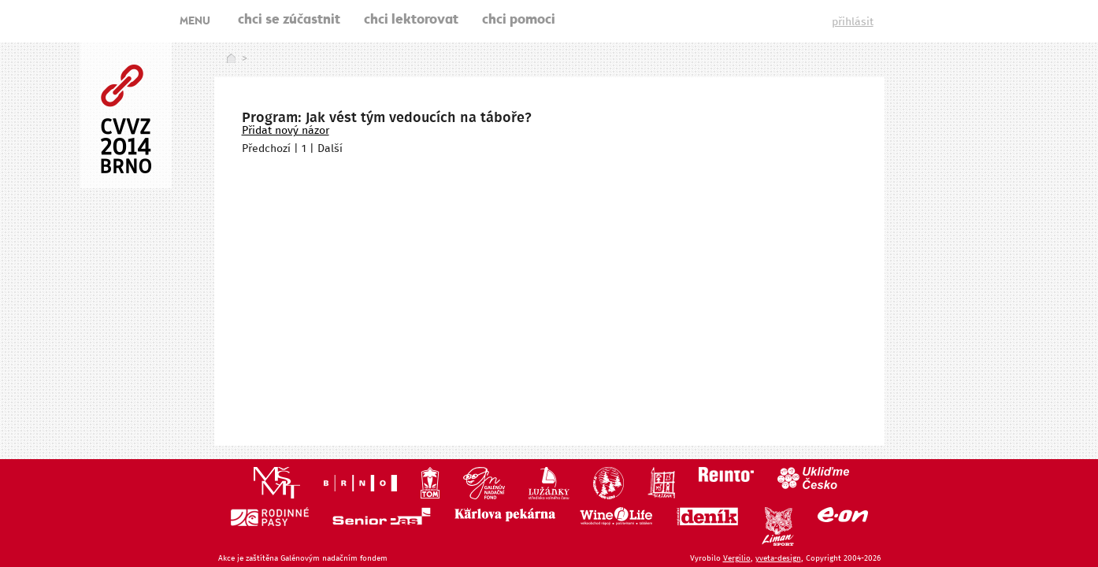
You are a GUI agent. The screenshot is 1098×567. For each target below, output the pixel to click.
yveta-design (778, 558)
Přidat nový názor (285, 130)
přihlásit (853, 22)
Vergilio (737, 558)
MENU (195, 22)
